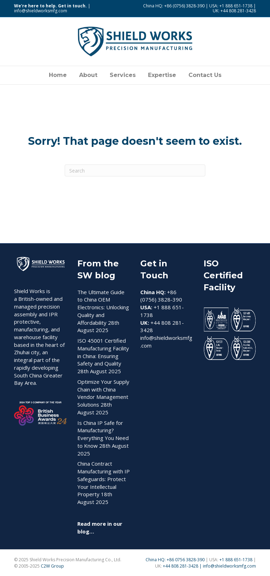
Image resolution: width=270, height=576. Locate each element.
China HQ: (156, 560)
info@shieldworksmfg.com (40, 11)
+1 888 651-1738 (236, 560)
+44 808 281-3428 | (183, 566)
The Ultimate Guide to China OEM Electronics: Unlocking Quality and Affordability (103, 307)
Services (123, 75)
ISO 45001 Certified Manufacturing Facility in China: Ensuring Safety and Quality (103, 352)
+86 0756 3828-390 (186, 560)
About (88, 75)
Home (58, 75)
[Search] (135, 170)
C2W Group (52, 566)
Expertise (162, 75)
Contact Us (204, 75)
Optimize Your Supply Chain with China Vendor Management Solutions (103, 393)
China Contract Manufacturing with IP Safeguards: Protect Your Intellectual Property (103, 479)
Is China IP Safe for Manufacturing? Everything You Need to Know (103, 434)
